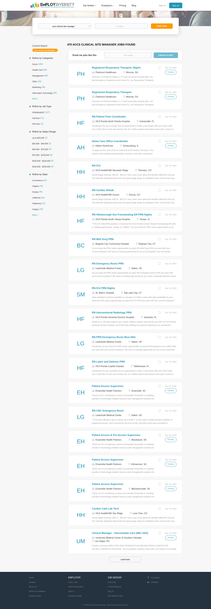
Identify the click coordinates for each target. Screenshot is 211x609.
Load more (125, 559)
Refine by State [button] (40, 174)
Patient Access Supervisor (107, 386)
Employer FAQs (75, 596)
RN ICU (96, 165)
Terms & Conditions (37, 591)
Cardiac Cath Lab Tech (105, 508)
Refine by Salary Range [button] (44, 131)
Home (31, 577)
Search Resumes (75, 587)
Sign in (162, 5)
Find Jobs (162, 26)
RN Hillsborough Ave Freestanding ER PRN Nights (122, 214)
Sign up (175, 5)
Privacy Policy (35, 596)
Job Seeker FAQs (115, 596)
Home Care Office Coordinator (110, 141)
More (34, 99)
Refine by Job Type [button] (41, 106)
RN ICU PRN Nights (103, 288)
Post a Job (72, 582)
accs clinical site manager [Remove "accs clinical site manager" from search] (44, 50)
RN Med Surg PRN (103, 239)
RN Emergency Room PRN (108, 263)
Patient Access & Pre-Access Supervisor (116, 435)
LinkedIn (154, 582)
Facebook (155, 577)
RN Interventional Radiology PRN (112, 312)
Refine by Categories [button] (42, 58)
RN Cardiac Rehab (103, 190)
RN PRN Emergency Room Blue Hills (114, 337)
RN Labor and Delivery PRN (108, 361)
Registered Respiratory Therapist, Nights (116, 67)
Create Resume (114, 587)
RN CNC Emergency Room (108, 410)
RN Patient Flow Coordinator (109, 116)
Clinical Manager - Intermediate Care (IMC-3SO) (120, 533)
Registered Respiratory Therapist (112, 92)
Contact (32, 582)
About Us (33, 587)
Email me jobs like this (85, 55)
